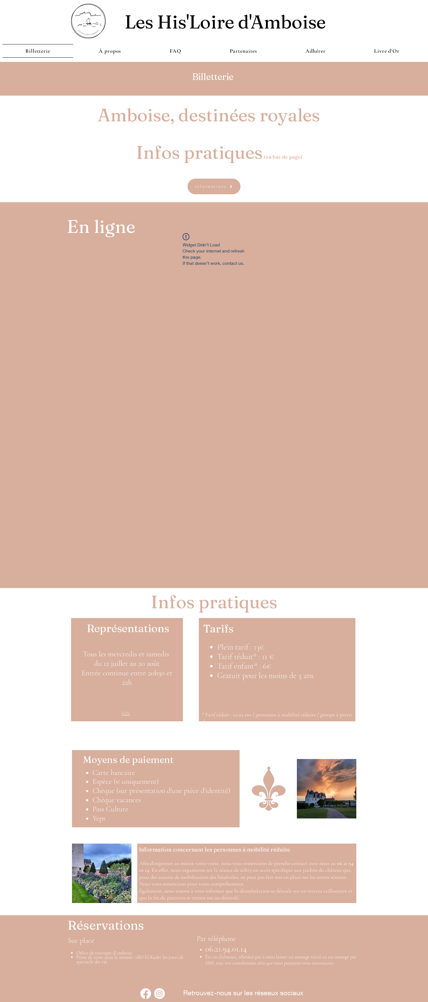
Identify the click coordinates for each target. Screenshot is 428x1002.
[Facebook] (145, 993)
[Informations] (214, 186)
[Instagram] (159, 993)
